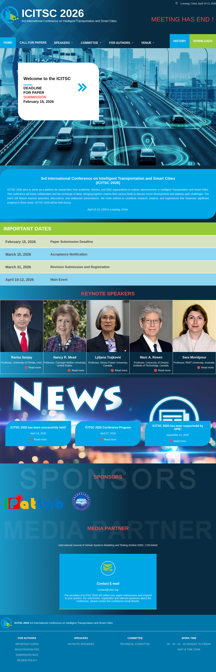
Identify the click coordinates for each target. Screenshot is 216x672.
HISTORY (179, 41)
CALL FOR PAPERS (33, 42)
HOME (8, 42)
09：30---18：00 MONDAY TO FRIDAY (189, 644)
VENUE (148, 42)
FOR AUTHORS (121, 42)
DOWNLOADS (202, 41)
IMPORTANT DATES (27, 644)
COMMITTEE (91, 42)
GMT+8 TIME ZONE (189, 649)
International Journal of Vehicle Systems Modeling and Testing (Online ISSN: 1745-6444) (108, 545)
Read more (32, 367)
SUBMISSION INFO (27, 654)
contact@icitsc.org (108, 589)
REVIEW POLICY (27, 660)
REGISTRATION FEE (27, 649)
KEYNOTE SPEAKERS (81, 644)
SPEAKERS (63, 42)
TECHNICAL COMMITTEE (135, 644)
